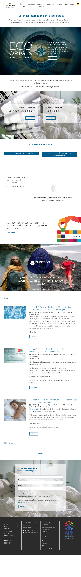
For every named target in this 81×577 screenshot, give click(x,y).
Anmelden (22, 529)
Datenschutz (45, 563)
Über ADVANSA (46, 545)
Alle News (40, 476)
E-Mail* (20, 508)
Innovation (44, 554)
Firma (19, 502)
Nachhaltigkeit (45, 552)
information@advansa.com (30, 554)
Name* (19, 496)
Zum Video (46, 311)
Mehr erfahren (52, 58)
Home (43, 568)
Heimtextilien (45, 547)
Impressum (45, 565)
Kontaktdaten (55, 521)
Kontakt (44, 558)
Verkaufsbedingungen (47, 570)
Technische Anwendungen (48, 549)
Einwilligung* (21, 515)
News (43, 556)
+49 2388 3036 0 (28, 552)
